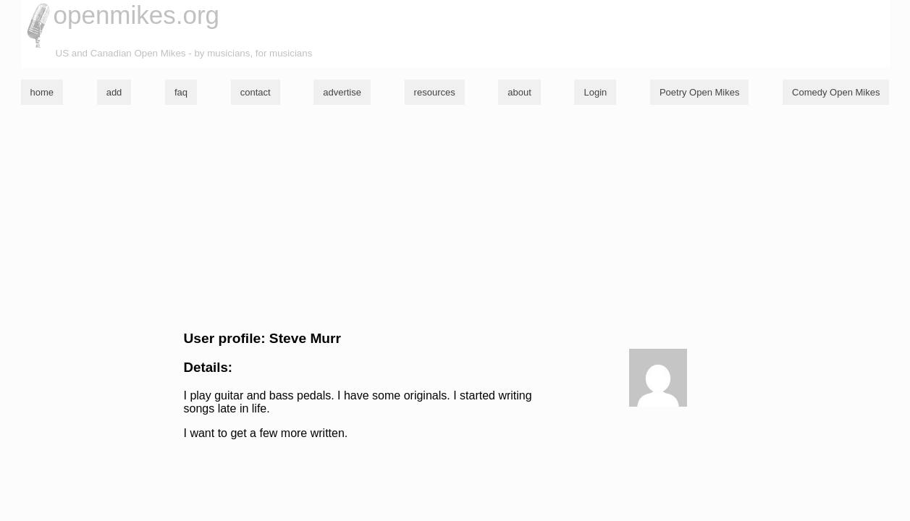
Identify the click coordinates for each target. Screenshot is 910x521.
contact (255, 92)
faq (181, 92)
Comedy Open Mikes (836, 92)
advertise (342, 92)
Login (595, 92)
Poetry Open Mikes (700, 92)
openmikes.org (137, 15)
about (519, 92)
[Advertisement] (455, 218)
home (42, 92)
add (114, 92)
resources (434, 92)
